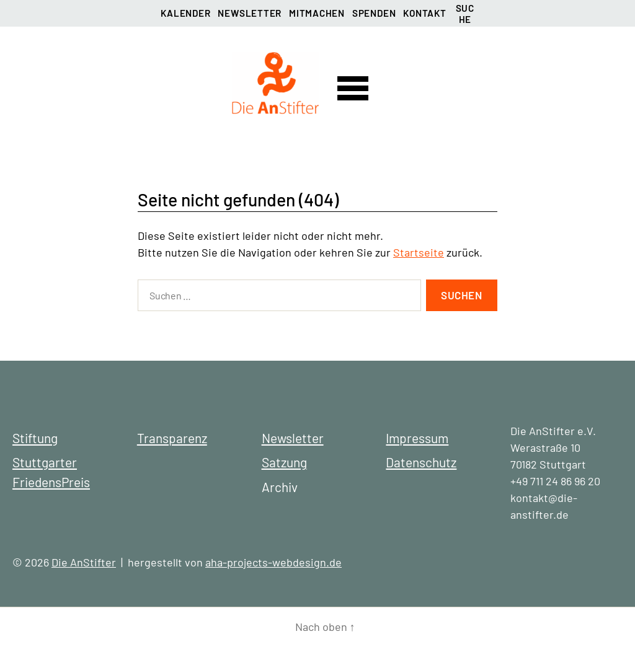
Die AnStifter (83, 562)
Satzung (284, 462)
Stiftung (35, 438)
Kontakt (424, 13)
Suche (465, 11)
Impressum (417, 438)
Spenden (374, 13)
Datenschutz (421, 462)
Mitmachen (317, 13)
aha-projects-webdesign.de (273, 562)
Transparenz (172, 438)
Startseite (418, 252)
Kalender (185, 13)
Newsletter (250, 13)
